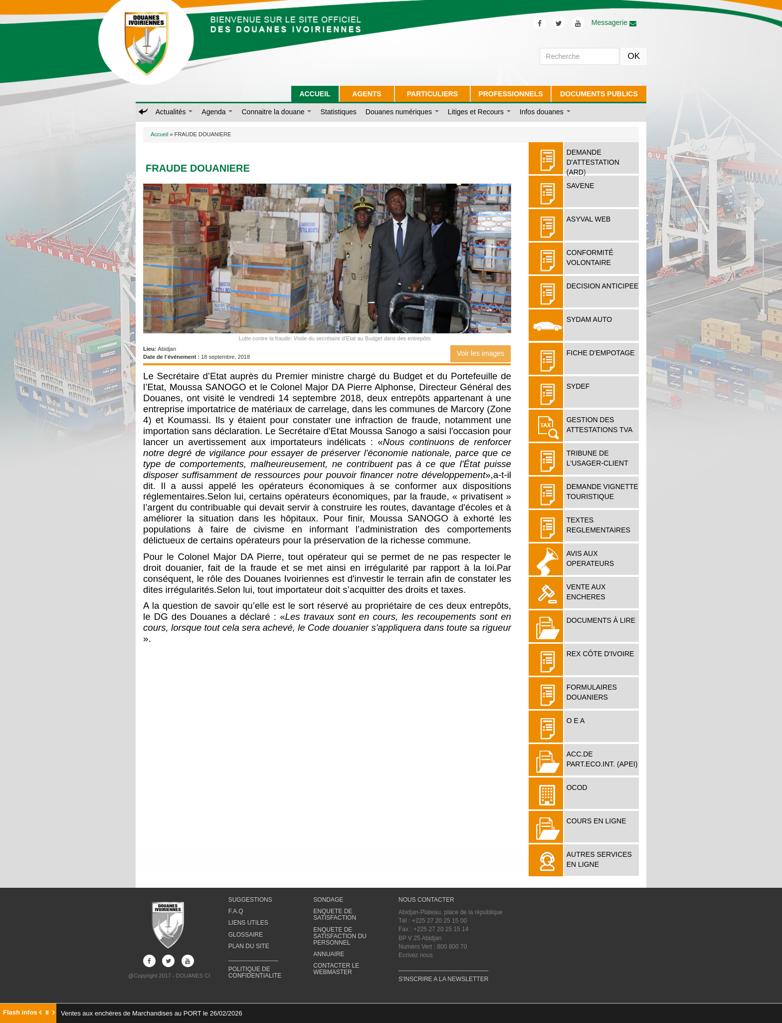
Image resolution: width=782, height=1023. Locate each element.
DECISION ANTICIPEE (603, 286)
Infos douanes (545, 112)
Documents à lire (601, 620)
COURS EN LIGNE (596, 821)
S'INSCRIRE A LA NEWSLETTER (443, 979)
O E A (576, 721)
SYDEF (578, 386)
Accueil (159, 134)
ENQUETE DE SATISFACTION (334, 914)
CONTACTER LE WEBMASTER (336, 969)
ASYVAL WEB (589, 219)
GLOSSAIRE (245, 934)
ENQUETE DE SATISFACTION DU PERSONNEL (339, 936)
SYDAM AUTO (589, 319)
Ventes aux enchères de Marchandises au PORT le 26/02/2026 (151, 1013)
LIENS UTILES (248, 922)
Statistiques (338, 112)
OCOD (577, 787)
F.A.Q (235, 911)
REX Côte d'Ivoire (600, 654)
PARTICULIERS (432, 94)
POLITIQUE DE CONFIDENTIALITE (255, 972)
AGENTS (366, 94)
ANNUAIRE (328, 954)
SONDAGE (328, 899)
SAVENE (580, 186)
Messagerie (613, 22)
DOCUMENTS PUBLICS (599, 94)
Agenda (216, 112)
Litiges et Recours (479, 112)
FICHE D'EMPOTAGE (601, 353)
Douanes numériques (402, 112)
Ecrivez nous (415, 955)
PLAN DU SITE (248, 946)
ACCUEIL (314, 94)
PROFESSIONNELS (510, 94)
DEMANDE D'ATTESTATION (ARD (593, 162)
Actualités (174, 112)
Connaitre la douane (276, 112)
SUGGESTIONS (250, 899)
